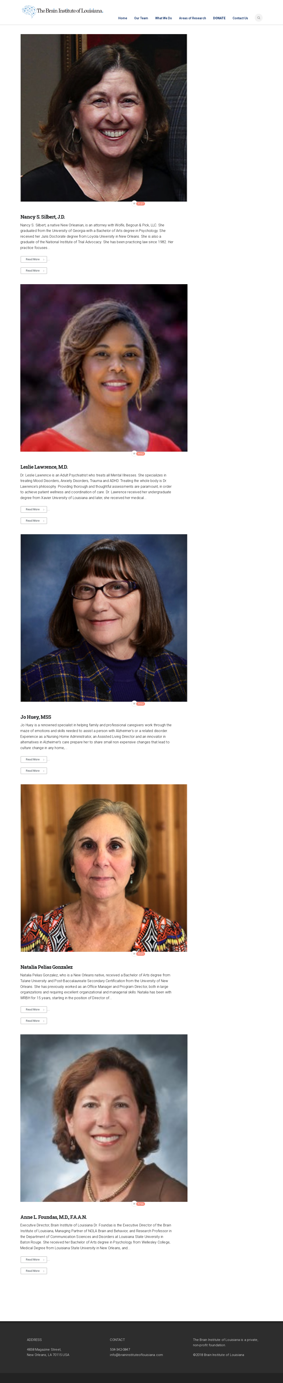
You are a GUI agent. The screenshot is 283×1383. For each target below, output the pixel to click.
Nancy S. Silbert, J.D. (42, 217)
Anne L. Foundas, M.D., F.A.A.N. (53, 1217)
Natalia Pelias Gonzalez (46, 967)
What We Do (163, 18)
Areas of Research (192, 18)
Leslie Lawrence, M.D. (44, 467)
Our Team (141, 18)
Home (122, 18)
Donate (219, 18)
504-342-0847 (120, 1350)
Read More (33, 259)
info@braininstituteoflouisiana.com (136, 1355)
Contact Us (240, 18)
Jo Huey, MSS (35, 717)
